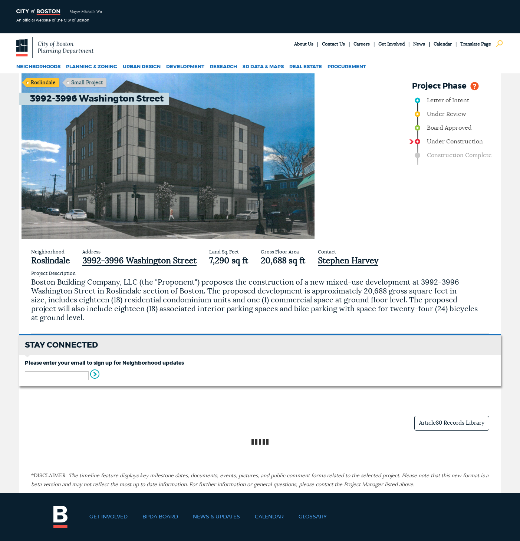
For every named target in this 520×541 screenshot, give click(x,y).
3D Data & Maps (263, 66)
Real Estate (305, 66)
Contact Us (333, 44)
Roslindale (43, 82)
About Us (303, 44)
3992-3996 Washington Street (139, 261)
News (419, 44)
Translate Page (475, 44)
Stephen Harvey (348, 261)
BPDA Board (160, 517)
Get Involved (391, 44)
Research (223, 66)
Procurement (347, 66)
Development (185, 66)
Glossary (313, 517)
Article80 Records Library (451, 423)
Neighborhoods (38, 66)
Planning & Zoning (91, 66)
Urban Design (142, 66)
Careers (361, 44)
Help (474, 85)
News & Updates (216, 517)
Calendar (443, 44)
